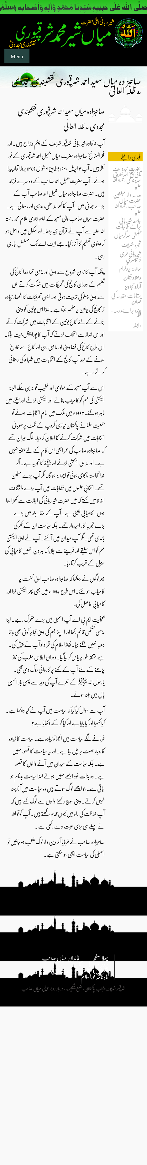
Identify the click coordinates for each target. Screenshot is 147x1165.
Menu (17, 56)
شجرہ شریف (131, 244)
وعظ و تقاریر (132, 277)
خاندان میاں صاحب (61, 957)
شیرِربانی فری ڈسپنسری (130, 256)
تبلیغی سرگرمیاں (127, 235)
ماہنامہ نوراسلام (94, 976)
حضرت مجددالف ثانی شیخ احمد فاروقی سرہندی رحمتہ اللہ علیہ (126, 177)
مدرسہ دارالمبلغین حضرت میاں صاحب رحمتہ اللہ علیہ (127, 203)
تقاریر (78, 963)
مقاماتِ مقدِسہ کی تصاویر (126, 298)
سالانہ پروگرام (130, 268)
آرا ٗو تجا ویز (133, 286)
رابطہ (137, 324)
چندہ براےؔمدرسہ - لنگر (126, 312)
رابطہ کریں (59, 970)
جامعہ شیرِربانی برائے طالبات (128, 223)
